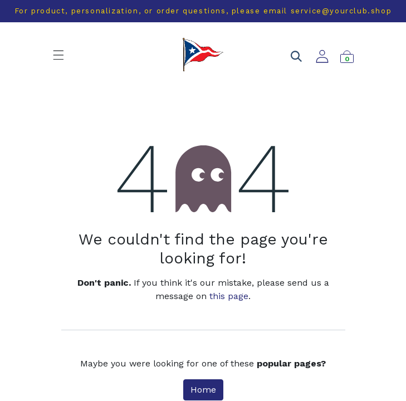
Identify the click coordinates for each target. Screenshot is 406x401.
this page (228, 296)
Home (203, 389)
